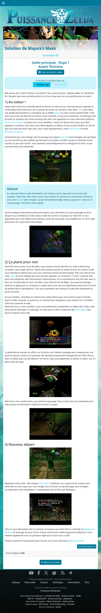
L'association (74, 582)
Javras (58, 607)
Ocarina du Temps (14, 122)
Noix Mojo (80, 309)
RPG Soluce (43, 604)
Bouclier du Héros (13, 131)
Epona (57, 112)
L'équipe (16, 582)
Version (42, 84)
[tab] (50, 55)
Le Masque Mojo (86, 546)
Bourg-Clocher (77, 540)
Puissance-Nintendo (50, 590)
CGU (87, 582)
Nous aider (30, 582)
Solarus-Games (68, 596)
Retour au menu (50, 562)
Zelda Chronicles (54, 601)
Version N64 (59, 84)
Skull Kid (64, 137)
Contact (44, 582)
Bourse (19, 199)
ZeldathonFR (40, 598)
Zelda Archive (68, 601)
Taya (12, 276)
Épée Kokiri (74, 128)
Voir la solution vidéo (50, 72)
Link (80, 109)
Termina (44, 483)
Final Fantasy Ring (57, 604)
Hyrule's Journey (55, 598)
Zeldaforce (67, 598)
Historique (58, 582)
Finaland (70, 604)
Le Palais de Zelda (52, 596)
